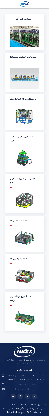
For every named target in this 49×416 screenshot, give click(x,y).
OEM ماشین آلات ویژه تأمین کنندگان (30, 408)
